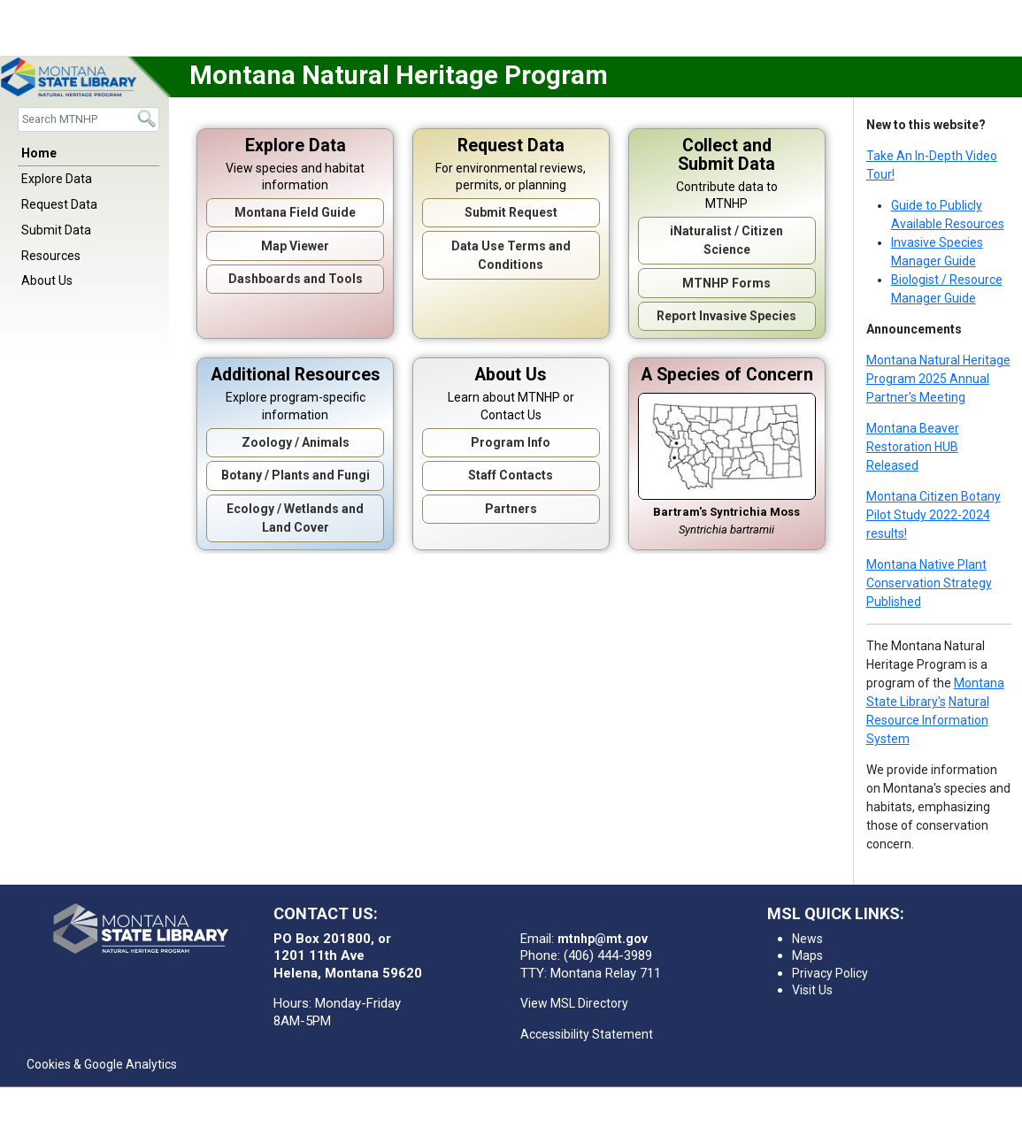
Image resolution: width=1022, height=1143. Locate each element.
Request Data (59, 204)
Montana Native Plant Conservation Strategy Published (929, 583)
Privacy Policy (830, 973)
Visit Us (812, 990)
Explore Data (56, 179)
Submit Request (511, 212)
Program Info (510, 442)
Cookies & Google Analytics (102, 1064)
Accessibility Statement (586, 1034)
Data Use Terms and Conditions (511, 255)
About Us (47, 280)
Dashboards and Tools (295, 279)
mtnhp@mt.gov (602, 939)
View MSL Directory (574, 1003)
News (807, 939)
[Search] (88, 119)
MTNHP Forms (726, 283)
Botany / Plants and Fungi (295, 475)
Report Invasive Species (726, 316)
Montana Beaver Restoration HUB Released (912, 446)
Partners (511, 509)
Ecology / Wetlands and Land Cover (295, 518)
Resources (51, 256)
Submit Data (56, 230)
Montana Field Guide (295, 212)
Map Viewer (295, 246)
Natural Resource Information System (927, 720)
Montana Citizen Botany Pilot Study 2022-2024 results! (933, 515)
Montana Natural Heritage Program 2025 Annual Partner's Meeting (938, 378)
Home (39, 153)
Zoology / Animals (296, 442)
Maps (807, 955)
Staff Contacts (510, 475)
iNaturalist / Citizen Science (726, 240)
